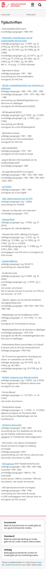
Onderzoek (5, 14)
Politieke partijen (18, 14)
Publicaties (31, 14)
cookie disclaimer (13, 564)
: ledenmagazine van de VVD (17, 198)
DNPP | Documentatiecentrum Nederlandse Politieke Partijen (13, 14)
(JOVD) (6, 186)
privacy (38, 562)
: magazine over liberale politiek (20, 377)
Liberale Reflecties (9, 261)
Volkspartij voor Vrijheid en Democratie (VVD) (23, 14)
